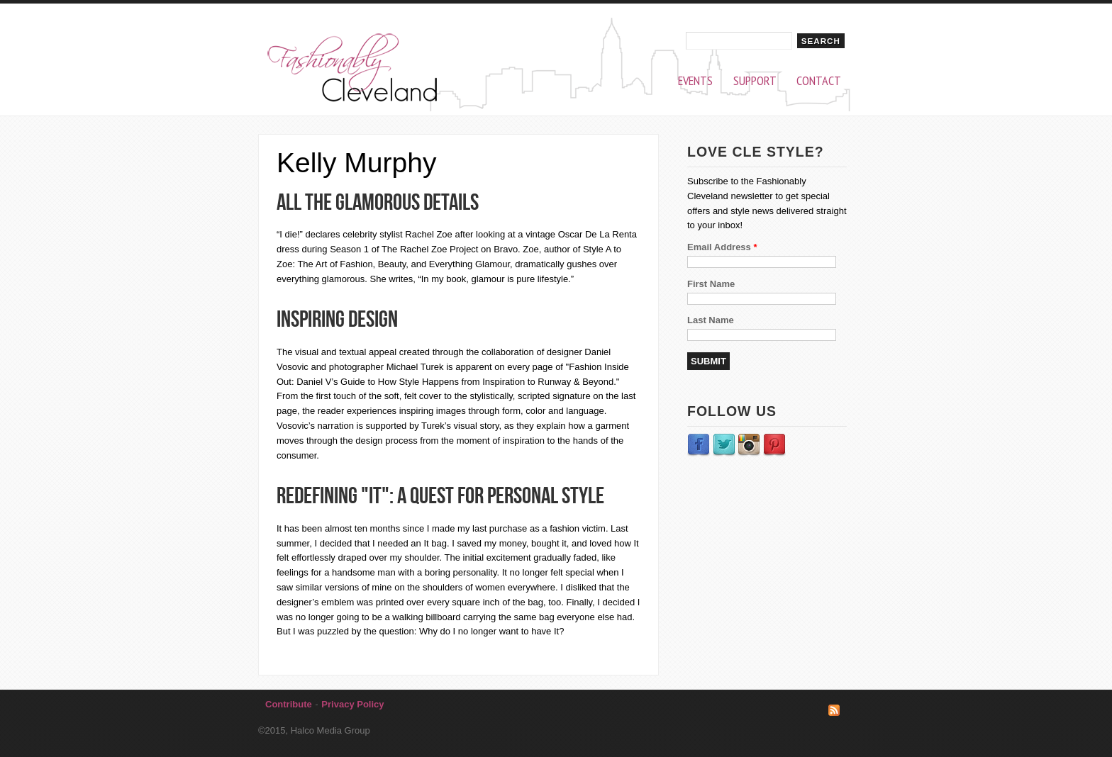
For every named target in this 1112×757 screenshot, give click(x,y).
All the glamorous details (378, 201)
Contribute (288, 704)
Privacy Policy (352, 704)
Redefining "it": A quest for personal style (440, 495)
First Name (711, 284)
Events (695, 81)
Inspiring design (337, 318)
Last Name (710, 320)
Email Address (722, 247)
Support (755, 81)
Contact (818, 81)
